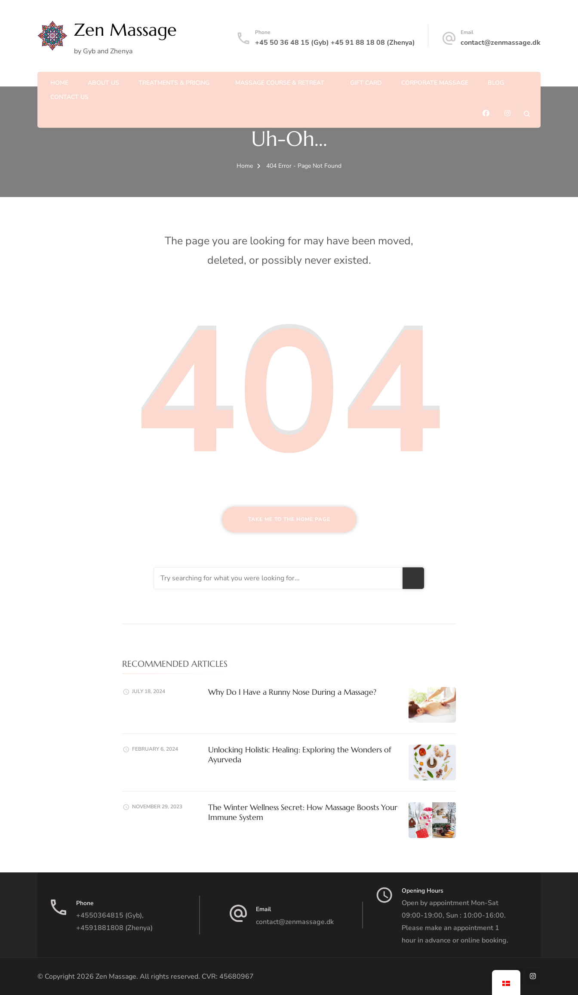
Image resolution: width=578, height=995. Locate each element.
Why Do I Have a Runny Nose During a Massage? (292, 692)
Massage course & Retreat (279, 83)
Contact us (69, 97)
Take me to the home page (289, 519)
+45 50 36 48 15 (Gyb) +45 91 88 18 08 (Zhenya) (335, 42)
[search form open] (526, 113)
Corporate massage (434, 83)
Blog (496, 83)
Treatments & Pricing (173, 83)
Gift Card (366, 83)
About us (103, 83)
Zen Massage (125, 29)
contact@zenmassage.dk (501, 42)
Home (59, 83)
